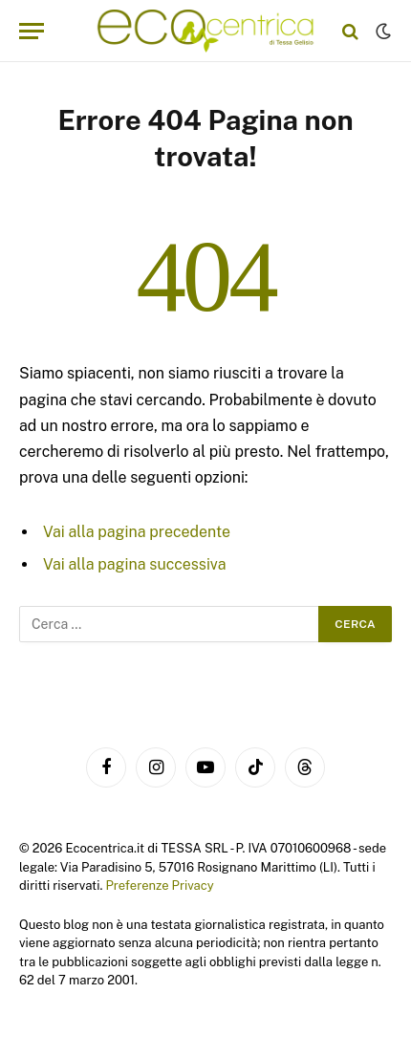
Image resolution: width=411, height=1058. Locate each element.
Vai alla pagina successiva (135, 564)
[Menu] (31, 31)
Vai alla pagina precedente (136, 532)
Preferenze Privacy (159, 885)
